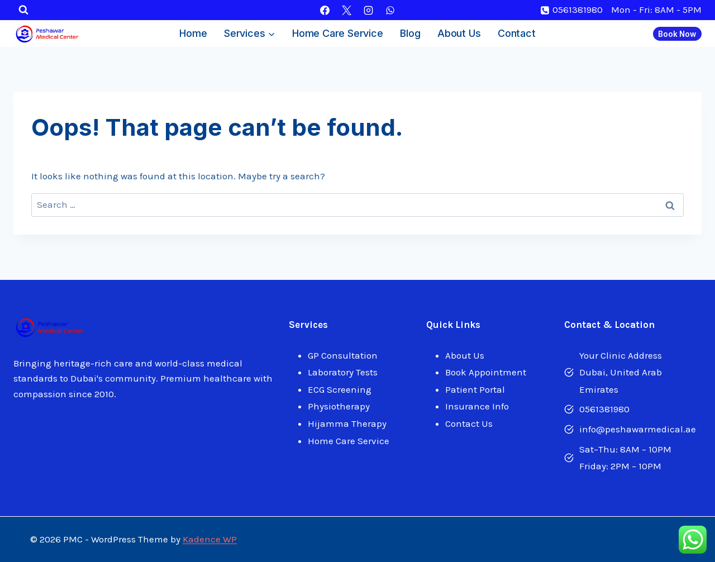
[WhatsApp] (390, 10)
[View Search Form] (23, 10)
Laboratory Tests (343, 372)
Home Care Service (337, 33)
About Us (458, 33)
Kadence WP (210, 539)
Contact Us (469, 423)
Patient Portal (475, 389)
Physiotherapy (339, 406)
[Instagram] (368, 10)
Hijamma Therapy (347, 423)
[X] (346, 10)
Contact (517, 33)
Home (193, 33)
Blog (410, 33)
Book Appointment (485, 372)
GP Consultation (343, 355)
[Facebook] (324, 10)
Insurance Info (477, 406)
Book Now (677, 34)
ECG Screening (339, 389)
